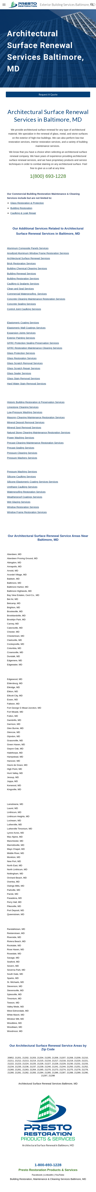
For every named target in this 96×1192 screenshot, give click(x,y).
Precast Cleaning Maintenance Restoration (30, 442)
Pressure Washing (17, 471)
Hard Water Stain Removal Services (26, 383)
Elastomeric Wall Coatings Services (26, 327)
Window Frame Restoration (22, 512)
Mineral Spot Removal (19, 427)
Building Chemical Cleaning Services (27, 268)
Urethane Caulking (17, 487)
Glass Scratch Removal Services (24, 363)
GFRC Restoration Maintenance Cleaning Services (34, 348)
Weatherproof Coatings (20, 497)
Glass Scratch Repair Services (23, 368)
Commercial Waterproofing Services (27, 293)
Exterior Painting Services (21, 338)
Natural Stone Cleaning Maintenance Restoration (34, 432)
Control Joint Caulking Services (24, 309)
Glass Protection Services (21, 353)
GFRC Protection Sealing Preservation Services (33, 343)
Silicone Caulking (16, 476)
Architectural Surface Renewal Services (28, 258)
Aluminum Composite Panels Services (27, 248)
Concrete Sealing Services (21, 304)
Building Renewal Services (21, 273)
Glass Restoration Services (21, 358)
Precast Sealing (16, 447)
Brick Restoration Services (21, 263)
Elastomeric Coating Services (23, 322)
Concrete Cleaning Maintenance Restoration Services (36, 299)
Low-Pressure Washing (20, 412)
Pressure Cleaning (17, 453)
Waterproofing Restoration (21, 492)
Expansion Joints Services (21, 333)
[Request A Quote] (48, 94)
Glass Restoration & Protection (27, 203)
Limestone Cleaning (18, 407)
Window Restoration (18, 507)
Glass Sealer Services (19, 373)
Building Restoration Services (23, 278)
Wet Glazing (14, 502)
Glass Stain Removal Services (23, 378)
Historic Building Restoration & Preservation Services (35, 402)
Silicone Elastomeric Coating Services (27, 481)
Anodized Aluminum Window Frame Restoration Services (38, 253)
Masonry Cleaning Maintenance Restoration (31, 417)
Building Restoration (21, 208)
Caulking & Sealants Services (23, 283)
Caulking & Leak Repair (23, 213)
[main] (48, 48)
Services (33, 407)
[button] (4, 4)
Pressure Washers (17, 458)
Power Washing (16, 437)
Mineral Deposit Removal (21, 422)
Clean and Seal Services (20, 288)
